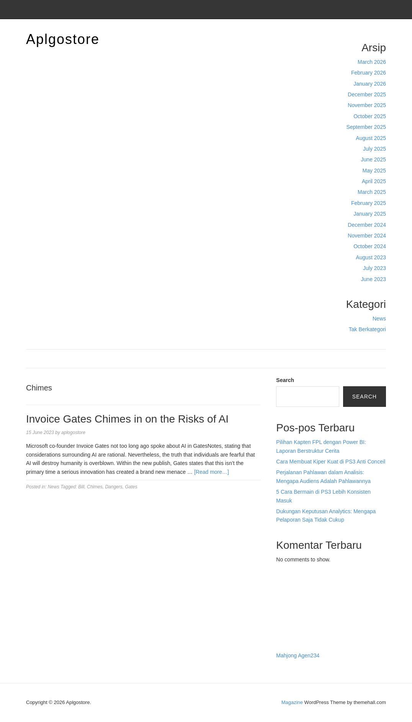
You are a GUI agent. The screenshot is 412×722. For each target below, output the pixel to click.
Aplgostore (63, 39)
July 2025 (374, 149)
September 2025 (366, 127)
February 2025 (368, 203)
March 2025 (372, 192)
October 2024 (369, 246)
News (379, 318)
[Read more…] (211, 472)
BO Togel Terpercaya (318, 588)
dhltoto (284, 588)
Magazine (292, 702)
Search (285, 380)
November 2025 (367, 105)
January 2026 (369, 84)
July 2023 (374, 268)
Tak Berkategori (367, 329)
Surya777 (287, 639)
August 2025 (371, 138)
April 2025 (374, 181)
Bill (81, 486)
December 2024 (367, 225)
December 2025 (367, 94)
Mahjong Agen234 (297, 655)
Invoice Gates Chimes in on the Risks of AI (127, 419)
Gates (131, 486)
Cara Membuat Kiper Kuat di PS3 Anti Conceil (330, 462)
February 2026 (368, 73)
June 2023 (373, 279)
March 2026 (372, 62)
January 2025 (369, 214)
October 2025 (369, 116)
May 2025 (374, 170)
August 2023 (371, 257)
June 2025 (373, 159)
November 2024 (367, 236)
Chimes (95, 486)
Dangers (113, 486)
